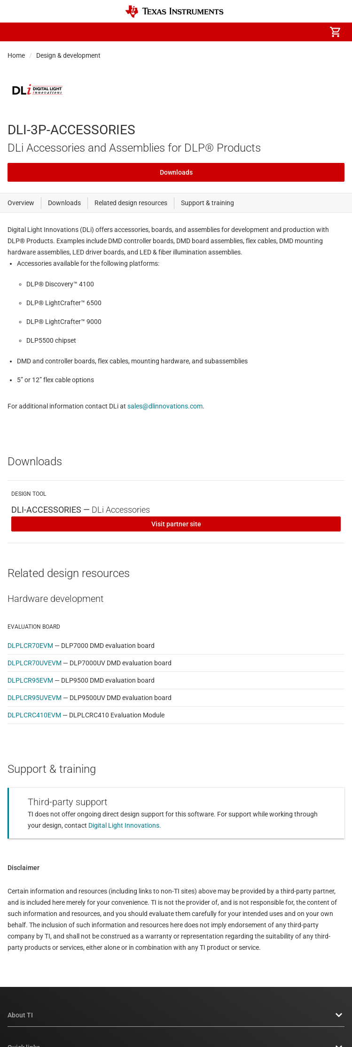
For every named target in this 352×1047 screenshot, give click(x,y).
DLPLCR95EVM (30, 680)
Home (16, 55)
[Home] (174, 11)
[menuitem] (256, 32)
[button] (17, 32)
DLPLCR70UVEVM (35, 663)
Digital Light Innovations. (124, 825)
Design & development (68, 55)
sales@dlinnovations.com (165, 406)
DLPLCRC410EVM (34, 715)
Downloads (176, 172)
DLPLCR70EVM (30, 645)
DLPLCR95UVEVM (35, 697)
